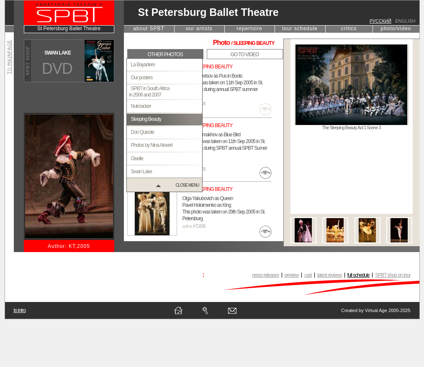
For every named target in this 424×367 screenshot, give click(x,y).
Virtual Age (376, 310)
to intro (20, 310)
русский (380, 20)
